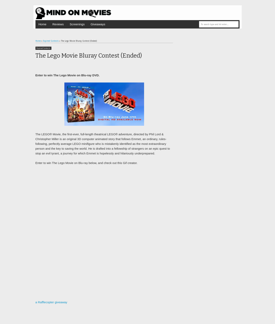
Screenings (77, 24)
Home (42, 24)
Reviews (58, 24)
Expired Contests (43, 48)
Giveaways (98, 24)
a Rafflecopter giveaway (51, 302)
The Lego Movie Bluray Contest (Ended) (88, 55)
